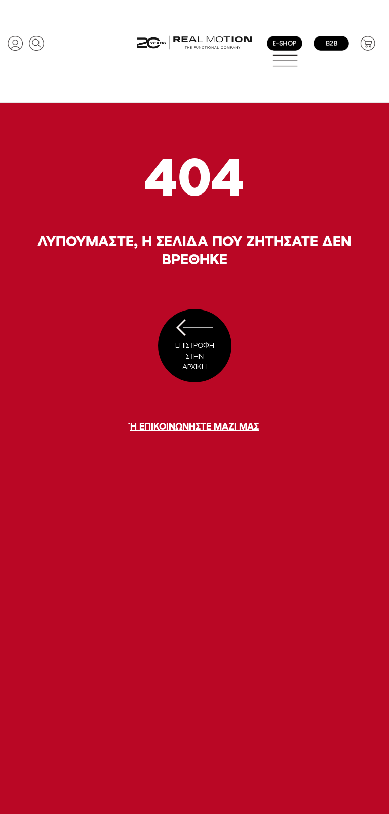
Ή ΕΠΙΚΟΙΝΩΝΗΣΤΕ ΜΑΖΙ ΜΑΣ (194, 426)
